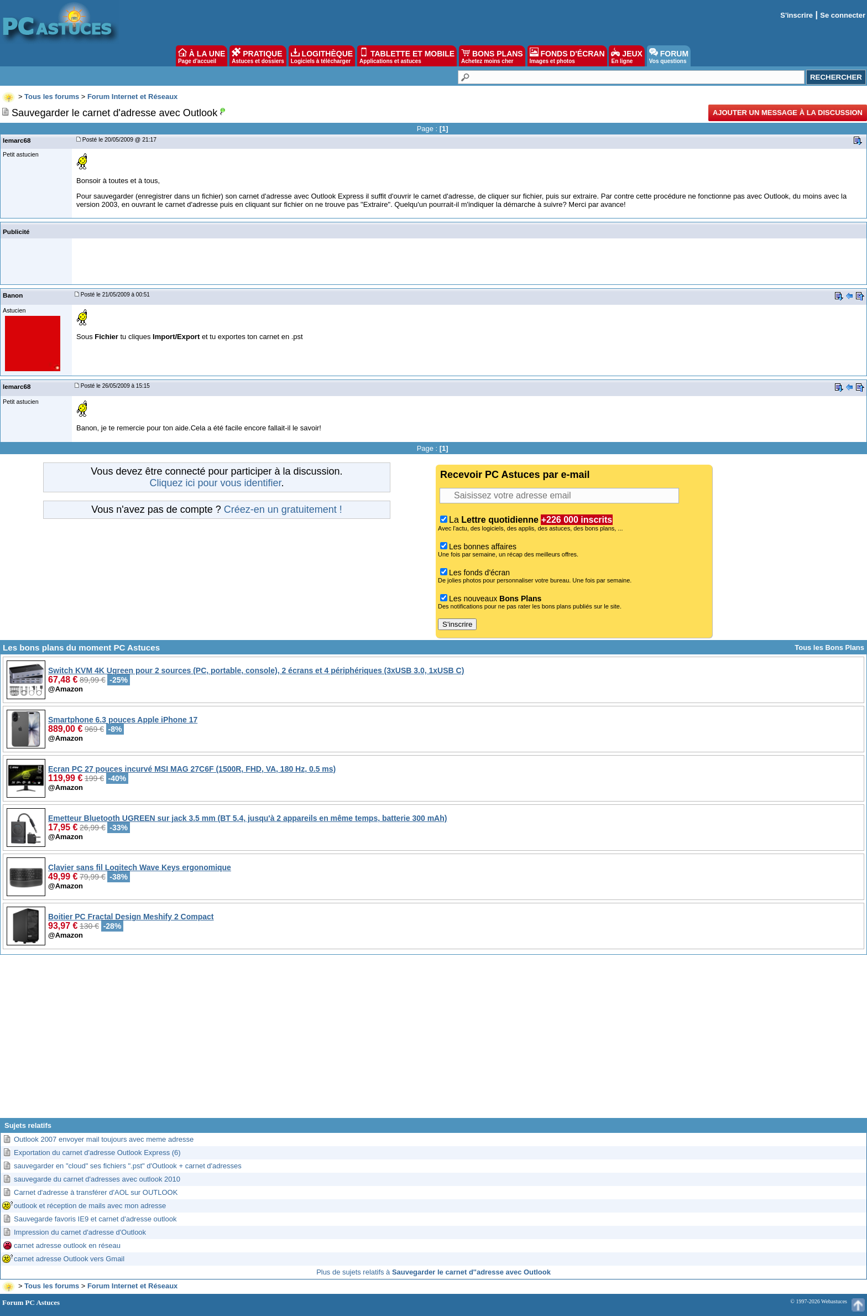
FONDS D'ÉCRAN (567, 56)
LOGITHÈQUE (322, 56)
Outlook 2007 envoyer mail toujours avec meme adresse (104, 1139)
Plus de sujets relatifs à (433, 1272)
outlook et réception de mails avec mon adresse (90, 1205)
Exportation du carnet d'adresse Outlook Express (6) (97, 1152)
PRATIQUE (258, 56)
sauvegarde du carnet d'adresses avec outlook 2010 (97, 1179)
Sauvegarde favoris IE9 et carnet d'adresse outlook (95, 1219)
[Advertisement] (433, 1040)
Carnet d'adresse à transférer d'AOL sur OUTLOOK (95, 1192)
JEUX (626, 56)
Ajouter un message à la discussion (788, 112)
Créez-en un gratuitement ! (283, 509)
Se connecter (842, 15)
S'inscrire (796, 15)
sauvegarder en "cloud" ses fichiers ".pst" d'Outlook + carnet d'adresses (128, 1166)
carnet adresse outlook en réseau (67, 1245)
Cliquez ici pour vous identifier (215, 482)
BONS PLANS (492, 56)
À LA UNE (201, 56)
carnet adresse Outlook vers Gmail (69, 1259)
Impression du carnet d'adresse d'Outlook (80, 1232)
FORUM (668, 56)
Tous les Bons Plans (829, 647)
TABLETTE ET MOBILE (407, 56)
